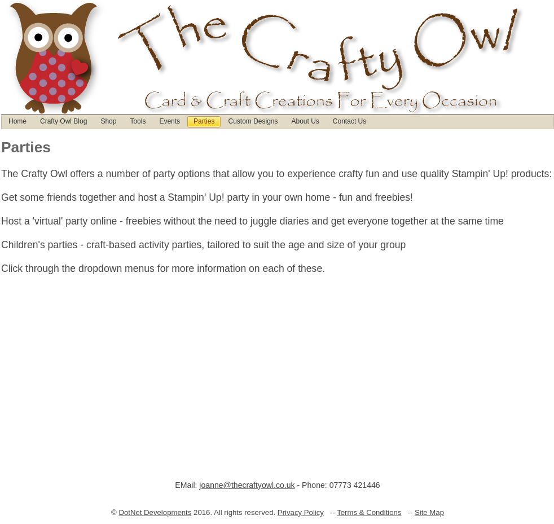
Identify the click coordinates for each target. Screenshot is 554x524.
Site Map (429, 512)
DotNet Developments (154, 512)
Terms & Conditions (369, 512)
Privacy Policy (301, 512)
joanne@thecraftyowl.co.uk (246, 485)
